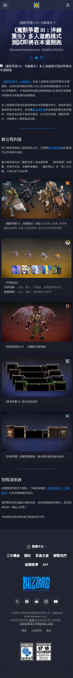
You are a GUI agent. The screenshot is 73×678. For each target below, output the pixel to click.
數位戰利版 (39, 109)
